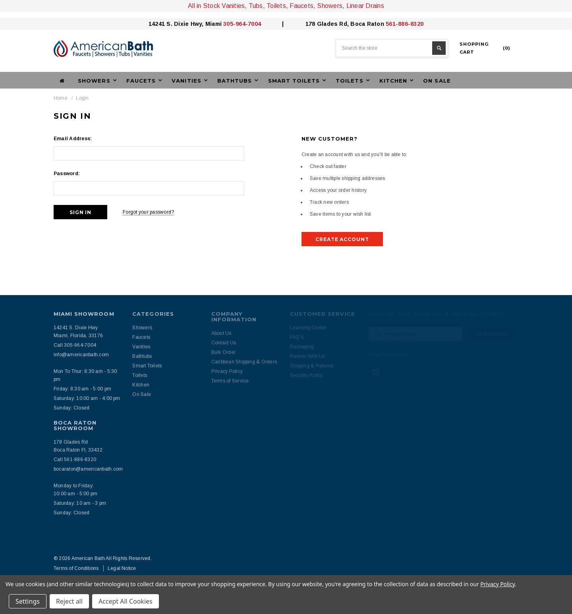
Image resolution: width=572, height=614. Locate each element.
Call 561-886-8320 (75, 459)
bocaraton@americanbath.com (88, 469)
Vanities (141, 346)
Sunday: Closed (71, 408)
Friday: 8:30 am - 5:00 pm (82, 389)
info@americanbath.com (81, 354)
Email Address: (73, 138)
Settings (27, 601)
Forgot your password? (148, 212)
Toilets (139, 375)
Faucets (141, 337)
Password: (67, 173)
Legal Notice (122, 568)
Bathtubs (142, 356)
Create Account (342, 239)
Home (61, 98)
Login (82, 98)
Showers (142, 327)
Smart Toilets (147, 366)
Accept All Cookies (126, 601)
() (485, 48)
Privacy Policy (497, 584)
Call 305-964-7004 (75, 345)
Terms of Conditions (76, 568)
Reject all (69, 601)
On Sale (436, 80)
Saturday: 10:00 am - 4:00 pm (87, 398)
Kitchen (140, 385)
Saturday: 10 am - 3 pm (80, 503)
